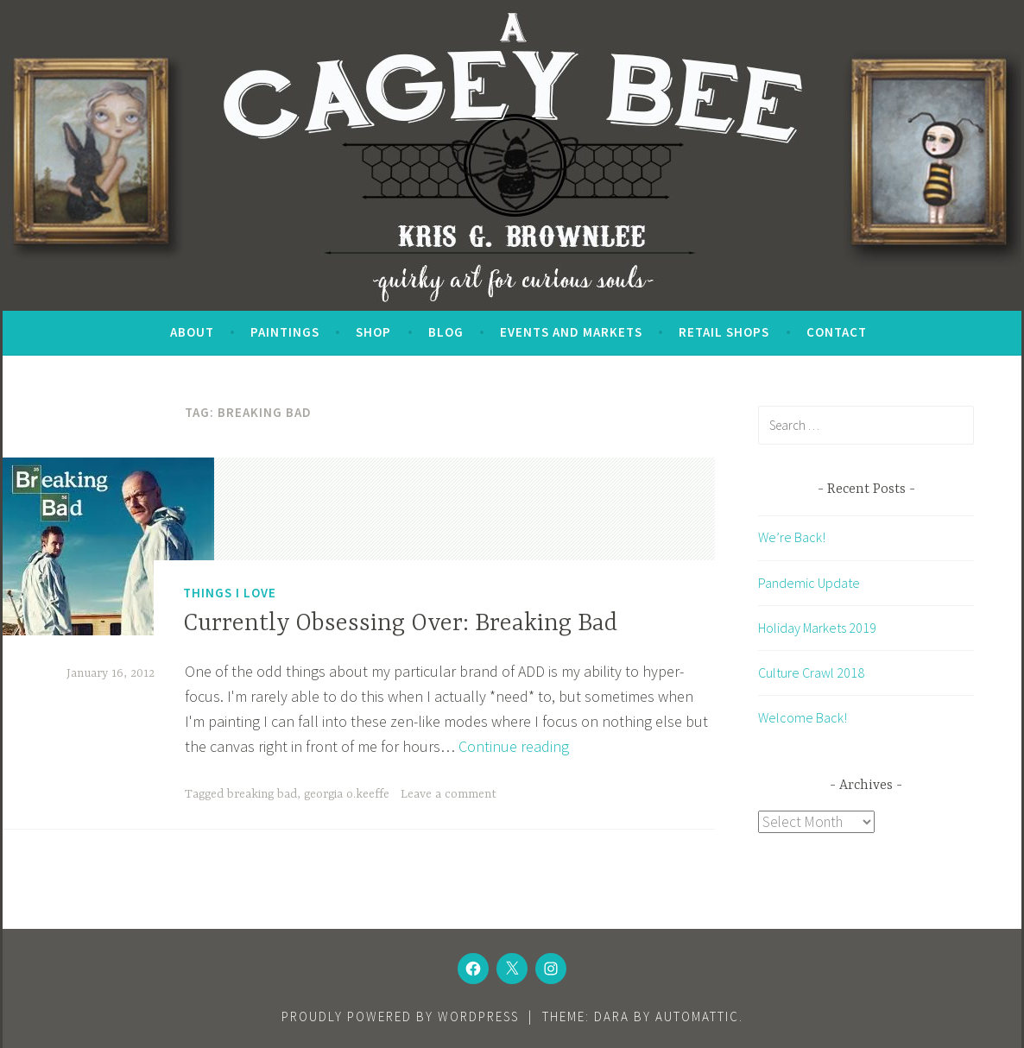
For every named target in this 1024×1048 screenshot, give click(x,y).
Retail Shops (724, 332)
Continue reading (513, 746)
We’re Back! (791, 537)
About (192, 332)
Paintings (284, 332)
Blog (446, 332)
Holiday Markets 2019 (817, 627)
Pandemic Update (809, 582)
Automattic (697, 1016)
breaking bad (262, 794)
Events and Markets (571, 332)
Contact (836, 332)
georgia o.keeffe (346, 794)
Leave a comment (448, 794)
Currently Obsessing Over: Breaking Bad (400, 624)
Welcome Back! (802, 717)
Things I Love (229, 592)
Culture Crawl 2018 (811, 672)
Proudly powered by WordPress (400, 1016)
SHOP (373, 332)
